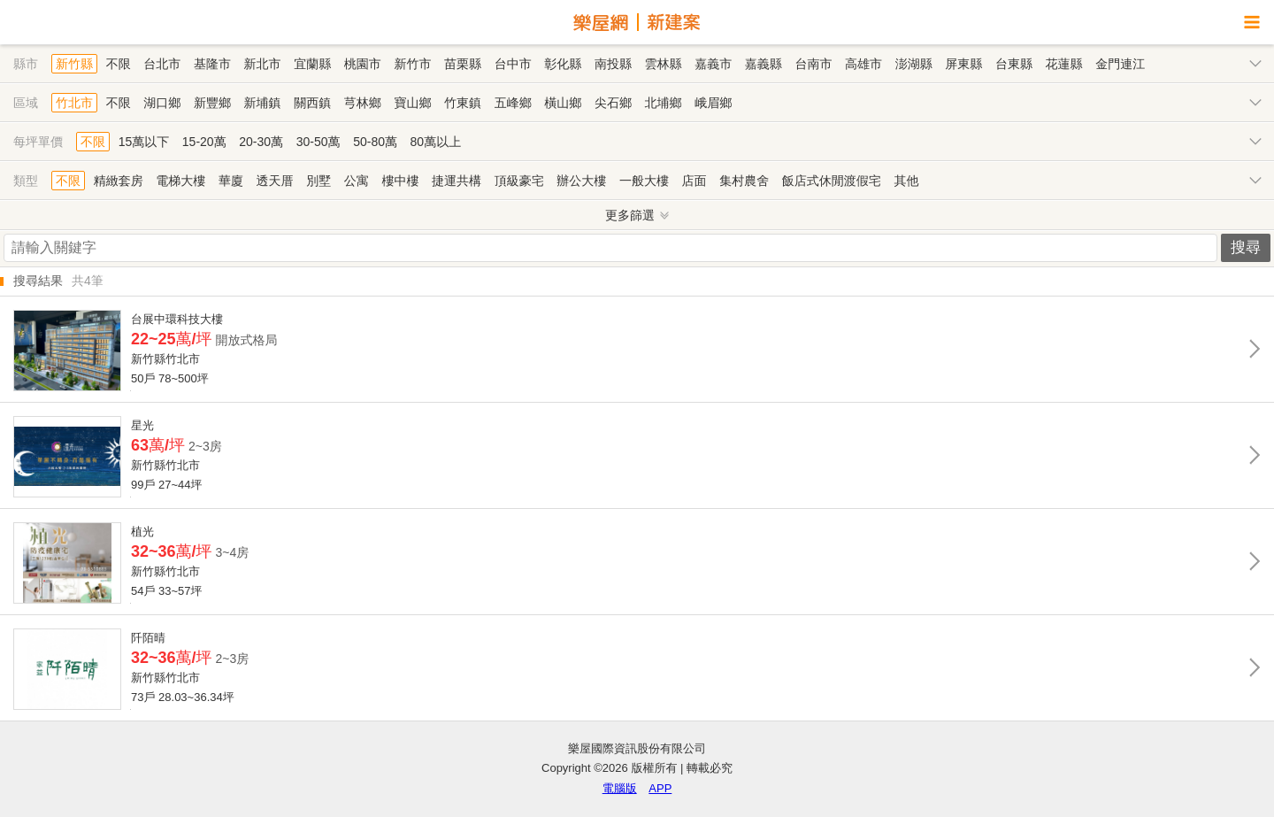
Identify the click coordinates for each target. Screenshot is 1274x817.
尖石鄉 (613, 103)
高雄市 (863, 64)
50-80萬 (375, 142)
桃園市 (362, 64)
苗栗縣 (462, 64)
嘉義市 (713, 64)
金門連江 (1120, 64)
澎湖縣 (913, 64)
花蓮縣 (1064, 64)
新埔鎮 (262, 103)
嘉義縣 (763, 64)
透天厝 (275, 180)
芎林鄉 (362, 103)
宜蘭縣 (312, 64)
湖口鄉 (161, 103)
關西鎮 (312, 103)
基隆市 (212, 64)
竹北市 (74, 103)
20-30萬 (261, 142)
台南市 (813, 64)
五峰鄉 (513, 103)
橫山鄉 (562, 103)
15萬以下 (144, 142)
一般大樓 (644, 180)
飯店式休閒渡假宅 (831, 180)
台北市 (161, 64)
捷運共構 (456, 180)
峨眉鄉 (713, 103)
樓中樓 (399, 180)
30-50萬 (318, 142)
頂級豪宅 (519, 180)
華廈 (231, 180)
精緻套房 (118, 180)
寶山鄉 (412, 103)
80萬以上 (436, 142)
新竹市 (412, 64)
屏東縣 (963, 64)
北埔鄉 (663, 103)
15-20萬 (204, 142)
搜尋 (1246, 247)
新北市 (262, 64)
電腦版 (619, 788)
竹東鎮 (462, 103)
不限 (118, 64)
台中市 (513, 64)
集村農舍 (744, 180)
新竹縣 (74, 64)
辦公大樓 (581, 180)
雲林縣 (663, 64)
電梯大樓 (180, 180)
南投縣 (613, 64)
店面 (694, 180)
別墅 (318, 180)
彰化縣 (562, 64)
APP (660, 788)
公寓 (356, 180)
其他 (906, 180)
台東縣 (1013, 64)
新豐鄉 (212, 103)
